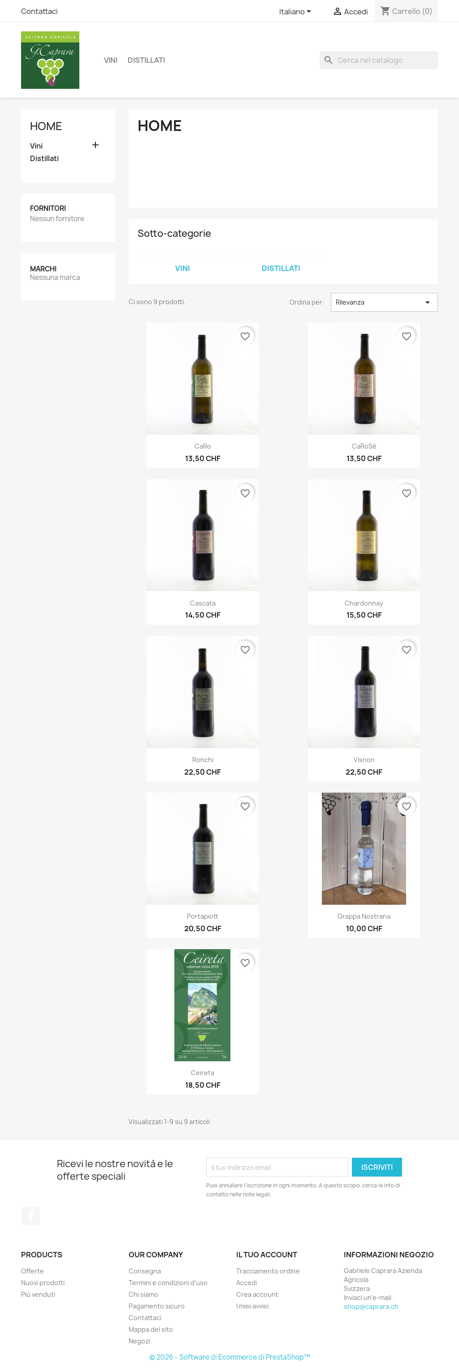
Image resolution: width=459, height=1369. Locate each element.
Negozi (139, 1341)
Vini (110, 60)
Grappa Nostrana (364, 916)
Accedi (246, 1282)
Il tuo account (266, 1255)
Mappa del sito (151, 1329)
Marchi (43, 269)
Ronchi (202, 759)
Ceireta (202, 1072)
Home (46, 126)
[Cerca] (379, 60)
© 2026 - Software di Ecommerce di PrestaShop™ (229, 1357)
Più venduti (38, 1294)
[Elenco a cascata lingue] (296, 12)
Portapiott (202, 916)
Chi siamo (143, 1294)
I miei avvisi (252, 1306)
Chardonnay (364, 603)
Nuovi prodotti (43, 1282)
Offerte (32, 1271)
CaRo (203, 446)
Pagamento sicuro (157, 1306)
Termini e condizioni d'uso (168, 1282)
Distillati (146, 60)
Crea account (257, 1294)
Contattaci (39, 11)
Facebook (31, 1216)
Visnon (364, 759)
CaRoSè (364, 446)
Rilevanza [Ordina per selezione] (384, 302)
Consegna (145, 1271)
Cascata (203, 603)
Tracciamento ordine (268, 1271)
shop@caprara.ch (371, 1306)
